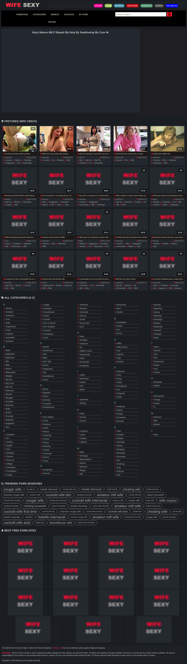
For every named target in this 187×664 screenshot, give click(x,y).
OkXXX (80, 157)
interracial (157, 163)
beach (9, 368)
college (9, 464)
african (9, 308)
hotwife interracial (48, 489)
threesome (15, 246)
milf (16, 205)
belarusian (10, 372)
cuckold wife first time (20, 511)
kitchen (82, 417)
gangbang (47, 469)
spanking (157, 308)
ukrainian (157, 382)
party (119, 375)
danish (46, 347)
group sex (84, 323)
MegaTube (156, 283)
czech (45, 337)
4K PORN (83, 14)
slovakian (121, 453)
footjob (46, 450)
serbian (120, 438)
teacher (157, 350)
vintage (156, 399)
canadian (10, 434)
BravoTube (119, 157)
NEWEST (55, 14)
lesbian (83, 438)
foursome (47, 453)
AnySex (7, 199)
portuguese (122, 386)
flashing (46, 446)
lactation (83, 431)
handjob (83, 340)
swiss (156, 337)
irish (81, 386)
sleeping (121, 449)
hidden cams (85, 351)
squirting (157, 316)
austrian (9, 341)
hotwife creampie (12, 517)
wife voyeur (168, 500)
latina (82, 435)
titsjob (156, 365)
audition (9, 334)
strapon (157, 323)
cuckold (45, 160)
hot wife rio (119, 6)
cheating (27, 160)
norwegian (121, 322)
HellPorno (118, 199)
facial (45, 420)
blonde (119, 160)
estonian (46, 400)
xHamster (8, 157)
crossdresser (49, 312)
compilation (11, 471)
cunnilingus (48, 334)
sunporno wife (35, 495)
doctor (46, 365)
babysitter (10, 354)
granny (82, 316)
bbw (81, 160)
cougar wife (12, 489)
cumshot (47, 330)
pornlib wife (177, 512)
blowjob (156, 202)
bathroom (10, 357)
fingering (47, 435)
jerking (82, 403)
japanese (27, 244)
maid (81, 452)
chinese (9, 456)
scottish (120, 435)
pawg (119, 379)
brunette (82, 163)
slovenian (121, 456)
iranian (82, 382)
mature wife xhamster (100, 506)
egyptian (46, 392)
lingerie (9, 205)
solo (119, 475)
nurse (119, 333)
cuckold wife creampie (12, 500)
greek (82, 319)
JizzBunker (82, 283)
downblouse (48, 376)
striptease (174, 205)
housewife (98, 163)
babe (8, 350)
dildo (45, 358)
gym (81, 326)
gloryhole (83, 312)
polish (119, 382)
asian (8, 244)
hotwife (108, 6)
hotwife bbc (137, 512)
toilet (67, 205)
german (46, 473)
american (10, 315)
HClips (43, 283)
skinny (120, 445)
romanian (121, 417)
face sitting (48, 417)
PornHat (7, 283)
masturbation (85, 459)
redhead (121, 406)
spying (156, 312)
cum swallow (49, 326)
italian (82, 389)
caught (138, 202)
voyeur (156, 403)
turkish (156, 372)
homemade (27, 163)
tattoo (156, 347)
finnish (46, 439)
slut (118, 460)
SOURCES (69, 14)
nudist (119, 326)
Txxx (6, 241)
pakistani (121, 371)
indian (82, 375)
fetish (45, 428)
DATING (52, 22)
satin (119, 431)
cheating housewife (84, 495)
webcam (157, 417)
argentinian (11, 326)
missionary (98, 246)
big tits (98, 160)
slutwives (159, 6)
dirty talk (47, 361)
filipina (46, 431)
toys (155, 369)
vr (154, 407)
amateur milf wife (110, 495)
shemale (121, 442)
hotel (81, 358)
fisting (46, 442)
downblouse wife (60, 522)
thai (155, 358)
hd (18, 163)
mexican (83, 467)
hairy (81, 336)
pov (126, 160)
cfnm (8, 449)
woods (156, 424)
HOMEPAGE (22, 14)
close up (10, 460)
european (104, 244)
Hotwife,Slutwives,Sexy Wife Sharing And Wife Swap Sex (24, 5)
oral (118, 350)
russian (60, 160)
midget (82, 470)
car (7, 438)
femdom (47, 424)
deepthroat (48, 350)
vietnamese (158, 396)
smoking (120, 464)
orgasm (120, 354)
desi (45, 354)
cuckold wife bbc (152, 489)
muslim (120, 312)
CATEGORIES (39, 14)
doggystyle (10, 163)
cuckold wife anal (69, 489)
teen (155, 354)
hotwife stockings (79, 506)
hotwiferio (29, 517)
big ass (18, 160)
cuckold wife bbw (118, 511)
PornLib (155, 241)
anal (8, 319)
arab (8, 323)
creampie (166, 202)
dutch (45, 380)
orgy (119, 358)
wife (68, 160)
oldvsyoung (122, 347)
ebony (45, 389)
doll (44, 372)
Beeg (154, 199)
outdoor (156, 205)
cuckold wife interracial (58, 500)
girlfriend (83, 305)
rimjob (120, 414)
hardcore (172, 160)
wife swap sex (171, 6)
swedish (157, 330)
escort (45, 396)
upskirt (156, 385)
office (119, 343)
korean (82, 421)
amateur (9, 160)
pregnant (121, 393)
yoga (155, 434)
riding (119, 410)
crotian (46, 316)
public (59, 205)
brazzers (128, 202)
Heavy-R (44, 199)
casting (9, 442)
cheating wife (146, 6)
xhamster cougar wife (14, 495)
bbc (164, 160)
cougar (9, 475)
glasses (82, 246)
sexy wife (98, 6)
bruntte (17, 202)
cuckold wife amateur (94, 512)
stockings (101, 205)
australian (10, 337)
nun (118, 329)
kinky (81, 413)
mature (45, 205)
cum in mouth (49, 323)
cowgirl (46, 305)
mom (87, 288)
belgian (9, 376)
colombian (83, 285)
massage (83, 456)
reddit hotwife (132, 6)
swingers (157, 334)
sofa (119, 467)
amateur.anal (47, 285)
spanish (157, 305)
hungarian (84, 365)
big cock (9, 285)
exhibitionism (49, 407)
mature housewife (155, 495)
